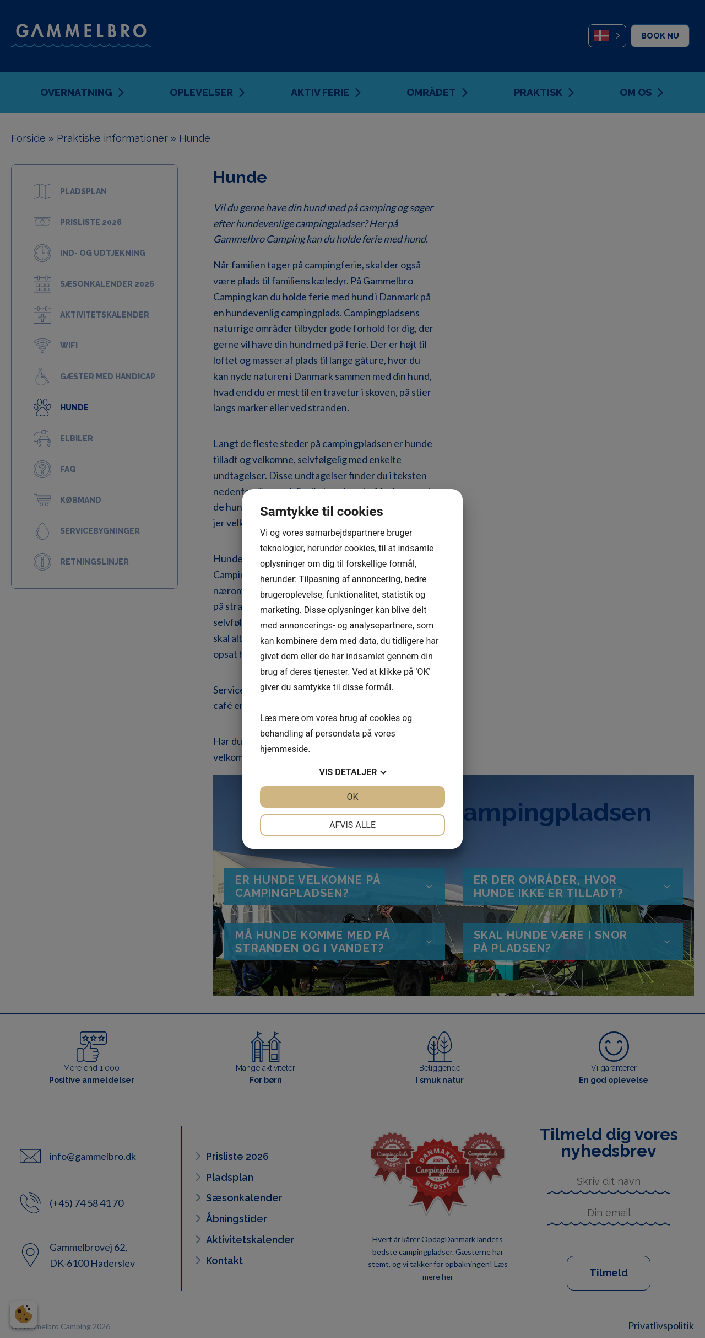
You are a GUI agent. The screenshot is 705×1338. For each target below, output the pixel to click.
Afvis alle (352, 825)
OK (352, 797)
